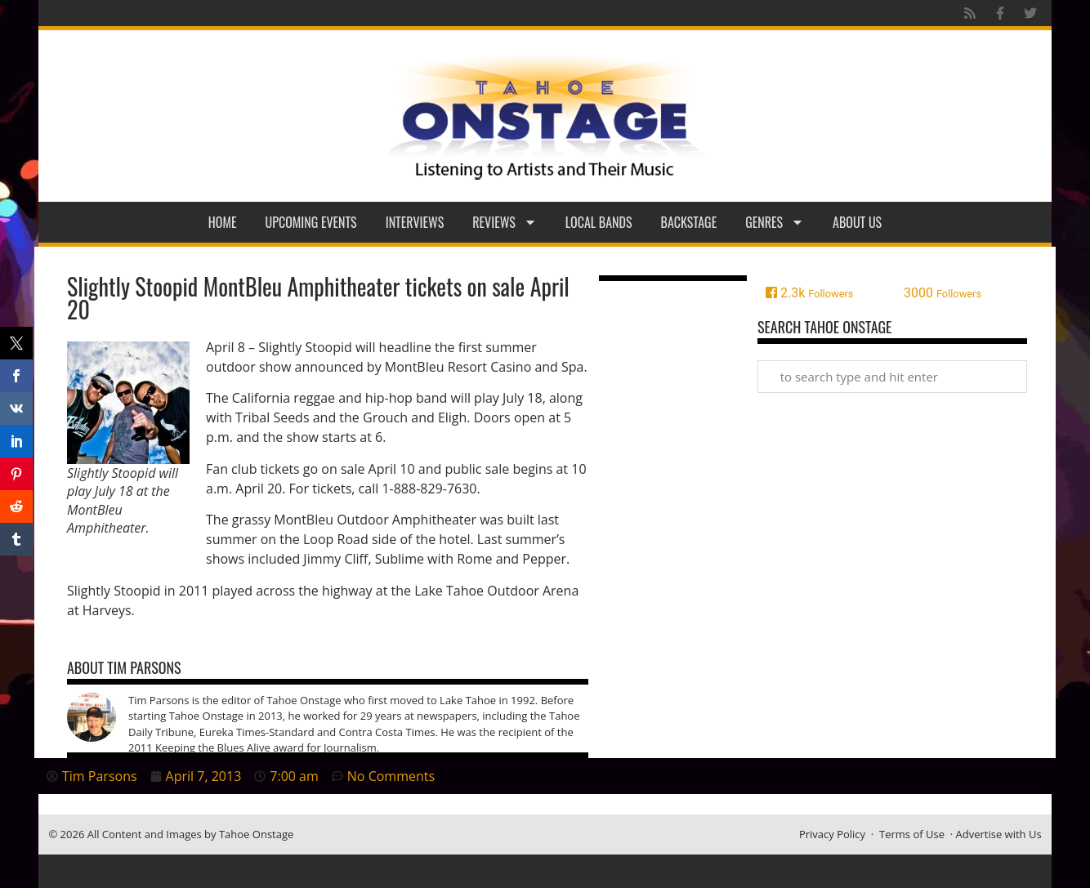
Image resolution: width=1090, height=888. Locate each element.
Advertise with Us (999, 834)
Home (222, 222)
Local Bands (598, 222)
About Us (857, 222)
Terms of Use (912, 834)
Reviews (504, 222)
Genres (774, 222)
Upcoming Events (311, 222)
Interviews (415, 222)
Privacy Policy (832, 834)
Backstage (689, 222)
